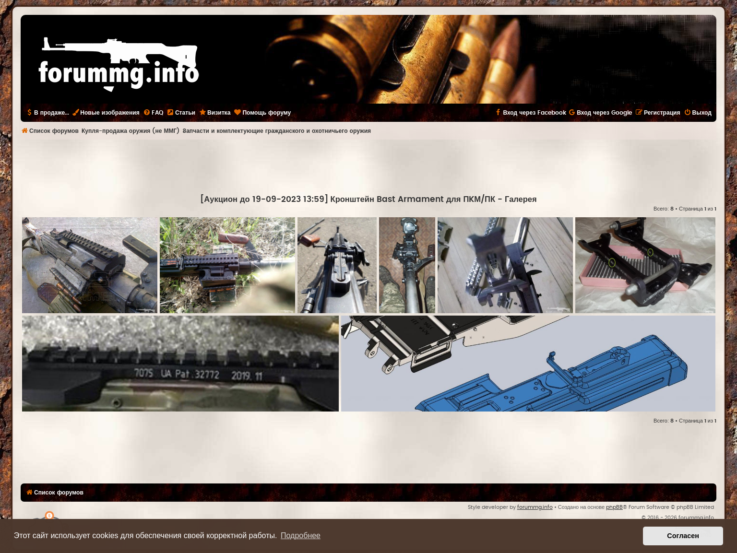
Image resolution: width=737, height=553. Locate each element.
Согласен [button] (683, 536)
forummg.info (535, 507)
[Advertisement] (368, 166)
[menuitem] (153, 113)
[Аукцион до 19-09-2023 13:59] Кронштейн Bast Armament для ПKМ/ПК (347, 199)
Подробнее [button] (301, 535)
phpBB (614, 507)
